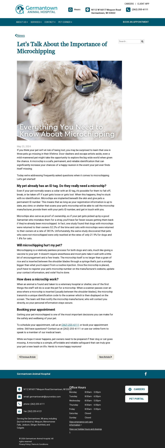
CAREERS (129, 3)
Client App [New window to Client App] (143, 3)
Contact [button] (49, 22)
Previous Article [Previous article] (27, 357)
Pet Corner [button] (65, 22)
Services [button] (36, 22)
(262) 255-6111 (70, 324)
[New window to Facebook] (145, 374)
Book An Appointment (136, 22)
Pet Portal (136, 398)
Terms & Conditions (40, 444)
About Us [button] (22, 22)
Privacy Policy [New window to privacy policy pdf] (24, 444)
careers (136, 389)
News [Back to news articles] (20, 35)
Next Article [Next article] (105, 357)
